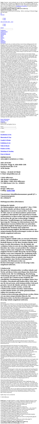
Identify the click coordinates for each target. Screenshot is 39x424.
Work (4, 18)
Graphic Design (4, 31)
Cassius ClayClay (4, 120)
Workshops (3, 42)
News (4, 19)
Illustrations (3, 32)
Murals (2, 35)
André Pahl (11, 190)
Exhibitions (3, 30)
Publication (3, 41)
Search (2, 27)
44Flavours (2, 14)
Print (2, 39)
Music (2, 36)
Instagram (3, 121)
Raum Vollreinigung (5, 119)
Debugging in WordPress (21, 6)
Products (2, 40)
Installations (3, 34)
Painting (2, 37)
